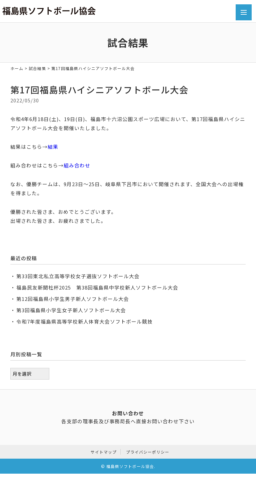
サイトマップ (104, 450)
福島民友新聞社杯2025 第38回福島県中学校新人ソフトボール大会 (97, 287)
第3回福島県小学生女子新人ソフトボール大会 (71, 310)
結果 (53, 146)
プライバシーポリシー (147, 450)
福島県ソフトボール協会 (130, 465)
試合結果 (37, 68)
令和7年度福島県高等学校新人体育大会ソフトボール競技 (84, 321)
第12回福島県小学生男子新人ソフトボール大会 (72, 298)
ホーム (16, 68)
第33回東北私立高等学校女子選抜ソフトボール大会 (78, 276)
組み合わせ (77, 165)
